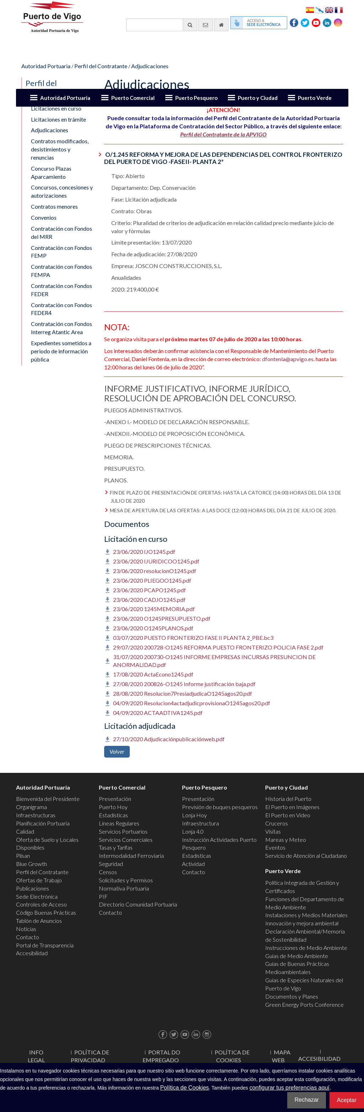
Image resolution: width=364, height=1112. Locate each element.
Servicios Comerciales (125, 839)
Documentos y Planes (291, 996)
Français (338, 9)
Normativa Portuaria (124, 888)
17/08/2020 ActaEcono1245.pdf (153, 674)
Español (310, 9)
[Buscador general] (161, 24)
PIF (103, 896)
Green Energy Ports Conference (304, 1004)
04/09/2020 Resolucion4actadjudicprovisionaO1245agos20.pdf (191, 703)
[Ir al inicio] (221, 24)
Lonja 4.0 (193, 831)
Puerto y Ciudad (258, 98)
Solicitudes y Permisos (126, 880)
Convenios (44, 217)
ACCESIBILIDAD (319, 1058)
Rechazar (306, 1100)
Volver (116, 751)
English (329, 9)
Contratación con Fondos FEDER (61, 289)
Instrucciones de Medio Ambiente (306, 947)
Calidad (25, 831)
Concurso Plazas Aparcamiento (51, 172)
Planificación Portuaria (43, 823)
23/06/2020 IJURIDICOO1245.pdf (156, 561)
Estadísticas (113, 815)
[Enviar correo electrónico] (205, 24)
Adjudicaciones (149, 66)
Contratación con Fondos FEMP (61, 251)
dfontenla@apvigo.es (288, 358)
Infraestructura (200, 823)
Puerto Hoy (113, 806)
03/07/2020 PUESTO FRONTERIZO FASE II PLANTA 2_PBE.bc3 (193, 637)
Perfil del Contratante (100, 66)
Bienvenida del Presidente (48, 798)
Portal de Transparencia (45, 945)
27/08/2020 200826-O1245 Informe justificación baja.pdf (184, 683)
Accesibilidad (32, 953)
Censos (108, 871)
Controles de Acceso (41, 904)
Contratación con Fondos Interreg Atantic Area (61, 327)
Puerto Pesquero (196, 98)
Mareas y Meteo (285, 839)
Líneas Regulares (119, 823)
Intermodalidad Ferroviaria (131, 855)
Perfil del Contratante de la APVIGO (223, 134)
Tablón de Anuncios (39, 920)
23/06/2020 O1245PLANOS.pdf (153, 628)
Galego (319, 9)
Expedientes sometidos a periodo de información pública (61, 351)
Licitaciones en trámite (58, 119)
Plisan (23, 855)
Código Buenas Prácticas (46, 912)
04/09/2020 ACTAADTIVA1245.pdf (158, 712)
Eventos (275, 847)
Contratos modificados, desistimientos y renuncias (60, 149)
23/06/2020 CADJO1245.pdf (149, 599)
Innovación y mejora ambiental (301, 923)
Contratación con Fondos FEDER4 (61, 308)
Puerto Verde (315, 98)
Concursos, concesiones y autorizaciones (62, 191)
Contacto (27, 937)
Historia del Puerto (288, 798)
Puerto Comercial (133, 98)
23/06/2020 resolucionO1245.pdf (154, 570)
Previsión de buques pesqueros (220, 806)
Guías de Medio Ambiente (296, 955)
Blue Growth (31, 863)
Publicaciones (32, 888)
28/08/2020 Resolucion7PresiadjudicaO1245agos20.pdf (182, 693)
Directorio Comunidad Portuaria (138, 904)
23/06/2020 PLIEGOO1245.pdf (152, 580)
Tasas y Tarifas (116, 847)
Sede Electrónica (37, 896)
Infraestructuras (35, 815)
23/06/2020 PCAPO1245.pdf (149, 590)
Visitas (273, 831)
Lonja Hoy (194, 815)
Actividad (193, 863)
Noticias (26, 928)
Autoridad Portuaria (65, 98)
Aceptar (347, 1100)
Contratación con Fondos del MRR (61, 232)
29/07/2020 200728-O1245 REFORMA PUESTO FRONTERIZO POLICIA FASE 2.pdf (218, 647)
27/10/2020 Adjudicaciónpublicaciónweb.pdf (169, 739)
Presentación (115, 798)
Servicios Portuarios (123, 831)
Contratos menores (54, 206)
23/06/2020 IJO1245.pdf (144, 551)
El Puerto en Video (287, 815)
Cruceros (276, 823)
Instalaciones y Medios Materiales (306, 914)
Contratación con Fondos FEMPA (61, 270)
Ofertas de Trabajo (39, 880)
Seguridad (111, 863)
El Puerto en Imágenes (292, 806)
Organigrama (31, 806)
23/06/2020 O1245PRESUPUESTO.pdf (161, 618)
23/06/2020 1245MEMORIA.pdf (154, 608)
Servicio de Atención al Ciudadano (306, 855)
